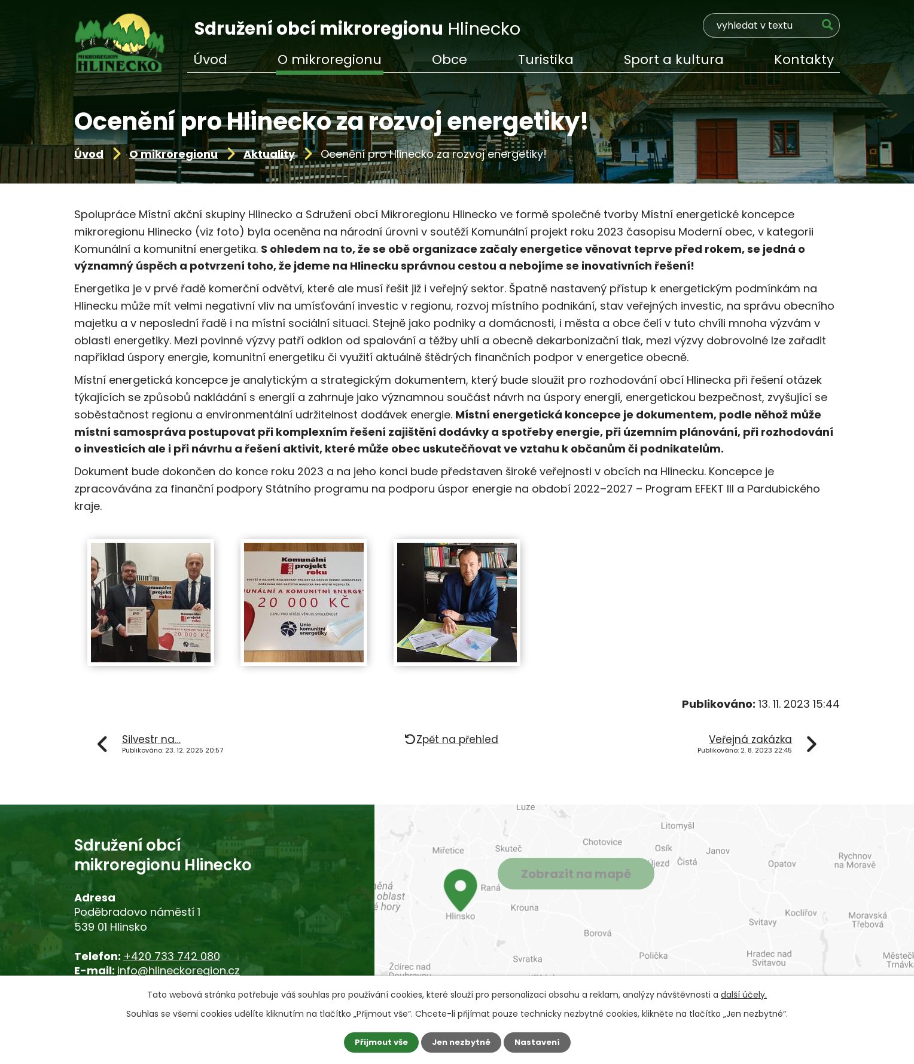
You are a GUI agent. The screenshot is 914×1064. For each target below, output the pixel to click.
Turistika (546, 59)
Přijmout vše (377, 1042)
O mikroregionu (173, 153)
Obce (449, 59)
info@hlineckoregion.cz (178, 970)
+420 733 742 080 (171, 956)
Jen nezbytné (461, 1042)
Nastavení (541, 1042)
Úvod (88, 153)
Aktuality (269, 153)
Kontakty (804, 59)
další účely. (744, 994)
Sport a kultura (674, 59)
